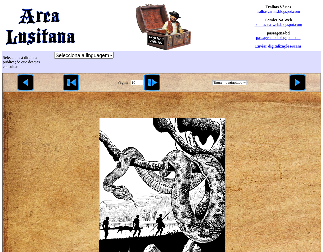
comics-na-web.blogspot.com (278, 24)
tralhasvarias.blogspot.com (278, 11)
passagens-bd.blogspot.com (278, 37)
